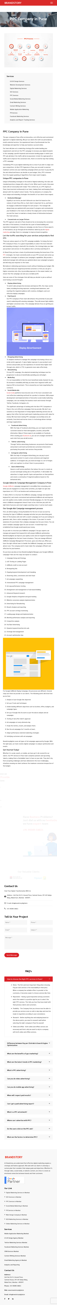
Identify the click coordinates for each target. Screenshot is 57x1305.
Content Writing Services (18, 106)
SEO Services (14, 92)
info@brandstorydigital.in (17, 1294)
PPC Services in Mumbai (13, 1201)
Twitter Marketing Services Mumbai (15, 1242)
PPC (4, 255)
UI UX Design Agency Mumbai (13, 1238)
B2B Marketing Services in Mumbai (17, 1219)
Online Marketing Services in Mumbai (17, 1224)
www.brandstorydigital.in (16, 1290)
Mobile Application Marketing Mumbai (16, 1233)
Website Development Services (20, 85)
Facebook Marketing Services (19, 116)
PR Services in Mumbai (13, 1210)
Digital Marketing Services (18, 88)
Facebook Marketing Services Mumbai (16, 1247)
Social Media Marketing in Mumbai (17, 1206)
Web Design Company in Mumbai (16, 1215)
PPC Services (14, 95)
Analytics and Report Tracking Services (22, 120)
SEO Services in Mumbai (13, 1197)
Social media (11, 393)
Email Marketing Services (18, 102)
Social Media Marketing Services (20, 99)
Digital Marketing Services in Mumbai (18, 1192)
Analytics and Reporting (12, 1265)
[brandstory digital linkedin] (12, 1299)
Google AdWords (8, 486)
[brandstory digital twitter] (8, 1299)
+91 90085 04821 (15, 1286)
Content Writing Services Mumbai (15, 1256)
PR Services (13, 113)
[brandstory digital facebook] (4, 1299)
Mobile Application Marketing (19, 109)
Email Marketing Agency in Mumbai (15, 1260)
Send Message (12, 955)
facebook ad (27, 436)
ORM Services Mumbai (11, 1251)
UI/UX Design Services (17, 81)
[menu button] (51, 3)
